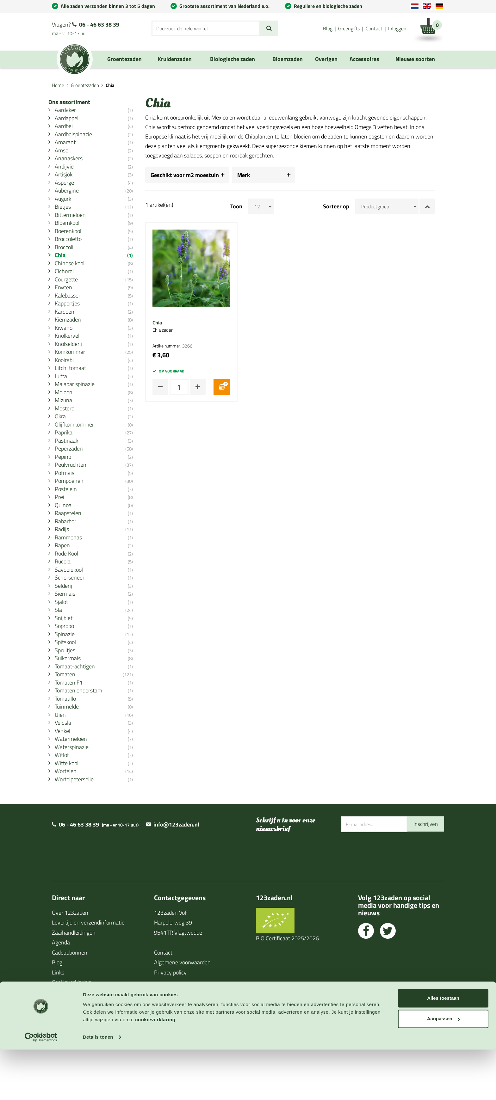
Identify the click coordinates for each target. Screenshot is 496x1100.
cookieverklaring (155, 1070)
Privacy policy (170, 1024)
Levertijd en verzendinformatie (88, 974)
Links (58, 1024)
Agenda (61, 994)
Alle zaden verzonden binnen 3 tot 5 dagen (108, 6)
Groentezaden (85, 85)
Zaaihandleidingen (74, 984)
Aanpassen (443, 1069)
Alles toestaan (443, 1048)
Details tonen (98, 1087)
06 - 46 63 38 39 (99, 24)
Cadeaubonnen (69, 1004)
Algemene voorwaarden (182, 1014)
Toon (245, 206)
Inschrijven (425, 876)
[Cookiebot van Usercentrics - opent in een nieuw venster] (41, 1087)
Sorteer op (345, 206)
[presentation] (389, 904)
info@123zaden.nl (176, 876)
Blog (327, 28)
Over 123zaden (70, 964)
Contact (374, 28)
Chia (166, 323)
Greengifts (349, 28)
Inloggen (397, 28)
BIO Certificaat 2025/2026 (287, 990)
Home (58, 85)
